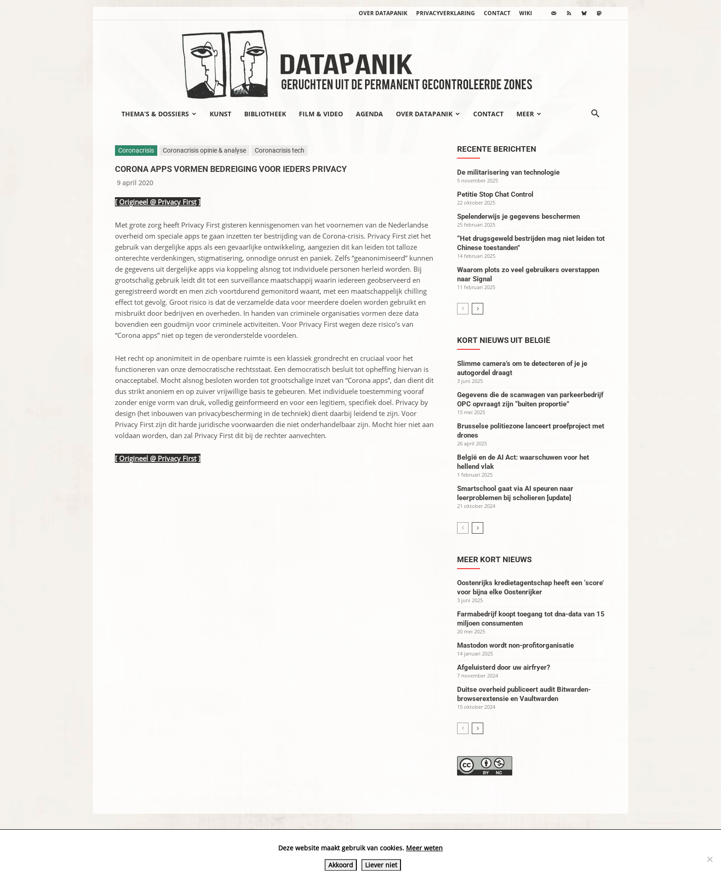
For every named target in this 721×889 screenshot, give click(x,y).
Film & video (321, 113)
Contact (497, 13)
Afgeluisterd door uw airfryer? (503, 667)
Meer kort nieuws (494, 559)
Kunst (220, 113)
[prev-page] (463, 308)
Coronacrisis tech (279, 150)
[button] (595, 114)
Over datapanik (383, 13)
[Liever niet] (709, 859)
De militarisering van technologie (508, 172)
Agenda (369, 113)
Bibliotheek (265, 113)
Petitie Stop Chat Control (495, 194)
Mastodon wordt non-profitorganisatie (515, 645)
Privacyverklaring (445, 13)
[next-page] (477, 308)
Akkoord (340, 865)
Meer (528, 113)
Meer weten (424, 847)
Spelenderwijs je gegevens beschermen (518, 216)
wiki (525, 13)
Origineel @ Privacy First (157, 201)
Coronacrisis (136, 150)
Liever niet (381, 865)
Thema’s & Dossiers (158, 113)
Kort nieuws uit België (503, 340)
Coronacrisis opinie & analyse (204, 150)
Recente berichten (496, 149)
